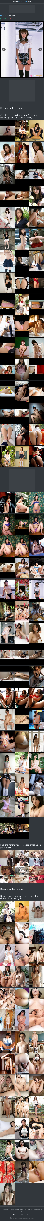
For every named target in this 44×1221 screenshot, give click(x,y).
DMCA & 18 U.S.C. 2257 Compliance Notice (22, 1218)
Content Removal (26, 1215)
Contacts (16, 1215)
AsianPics (22, 1)
